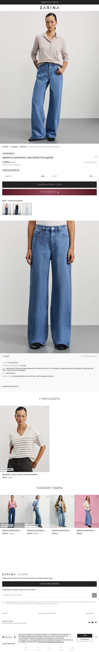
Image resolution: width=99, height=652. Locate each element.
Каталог (5, 585)
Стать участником (49, 555)
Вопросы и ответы (44, 598)
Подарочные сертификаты (47, 608)
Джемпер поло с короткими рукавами (19, 475)
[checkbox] (3, 574)
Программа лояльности (46, 603)
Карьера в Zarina (91, 593)
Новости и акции (91, 603)
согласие (11, 574)
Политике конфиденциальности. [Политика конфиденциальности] (51, 642)
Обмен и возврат (44, 593)
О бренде (88, 589)
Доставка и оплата (44, 589)
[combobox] (25, 176)
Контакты (89, 598)
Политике (40, 575)
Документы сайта (44, 612)
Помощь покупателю (47, 585)
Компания (89, 585)
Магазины (89, 608)
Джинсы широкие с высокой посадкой (20, 531)
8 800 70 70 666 (7, 621)
